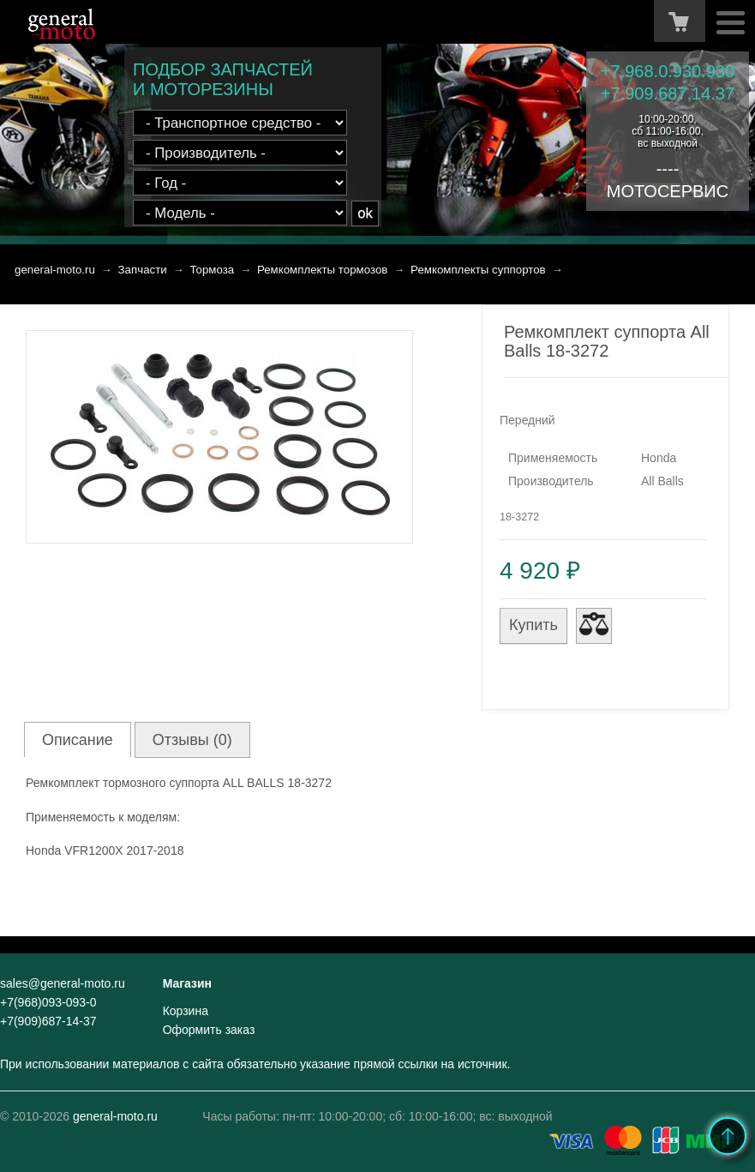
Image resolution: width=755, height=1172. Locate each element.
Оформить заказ (209, 1030)
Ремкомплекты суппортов (478, 269)
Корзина (185, 1011)
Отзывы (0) (192, 739)
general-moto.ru (55, 269)
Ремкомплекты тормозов (322, 269)
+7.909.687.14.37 (667, 93)
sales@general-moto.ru (62, 983)
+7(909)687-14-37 (48, 1021)
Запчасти (142, 269)
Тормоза (211, 269)
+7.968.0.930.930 (667, 71)
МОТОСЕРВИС (667, 191)
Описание (77, 739)
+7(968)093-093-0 (48, 1002)
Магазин (187, 983)
